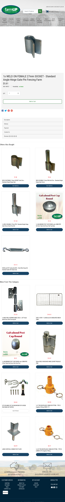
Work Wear (53, 19)
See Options (16, 185)
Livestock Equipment (25, 19)
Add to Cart (32, 101)
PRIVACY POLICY (22, 485)
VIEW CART (36, 485)
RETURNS (7, 485)
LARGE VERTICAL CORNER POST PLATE (12, 449)
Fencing (11, 19)
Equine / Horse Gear (18, 20)
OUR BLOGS (21, 489)
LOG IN (62, 6)
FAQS (7, 487)
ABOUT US (21, 483)
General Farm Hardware (4, 20)
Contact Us (7, 132)
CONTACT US (7, 489)
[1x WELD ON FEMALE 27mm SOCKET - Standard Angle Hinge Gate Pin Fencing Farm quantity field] (14, 93)
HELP (36, 487)
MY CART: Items (52, 11)
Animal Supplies (32, 19)
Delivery (6, 124)
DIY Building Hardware (39, 20)
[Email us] (52, 487)
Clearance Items (60, 19)
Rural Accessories (46, 19)
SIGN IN (36, 483)
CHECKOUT (57, 6)
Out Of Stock (16, 410)
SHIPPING (7, 483)
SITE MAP (21, 487)
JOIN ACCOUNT (50, 6)
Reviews (10, 136)
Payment (6, 128)
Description (7, 120)
